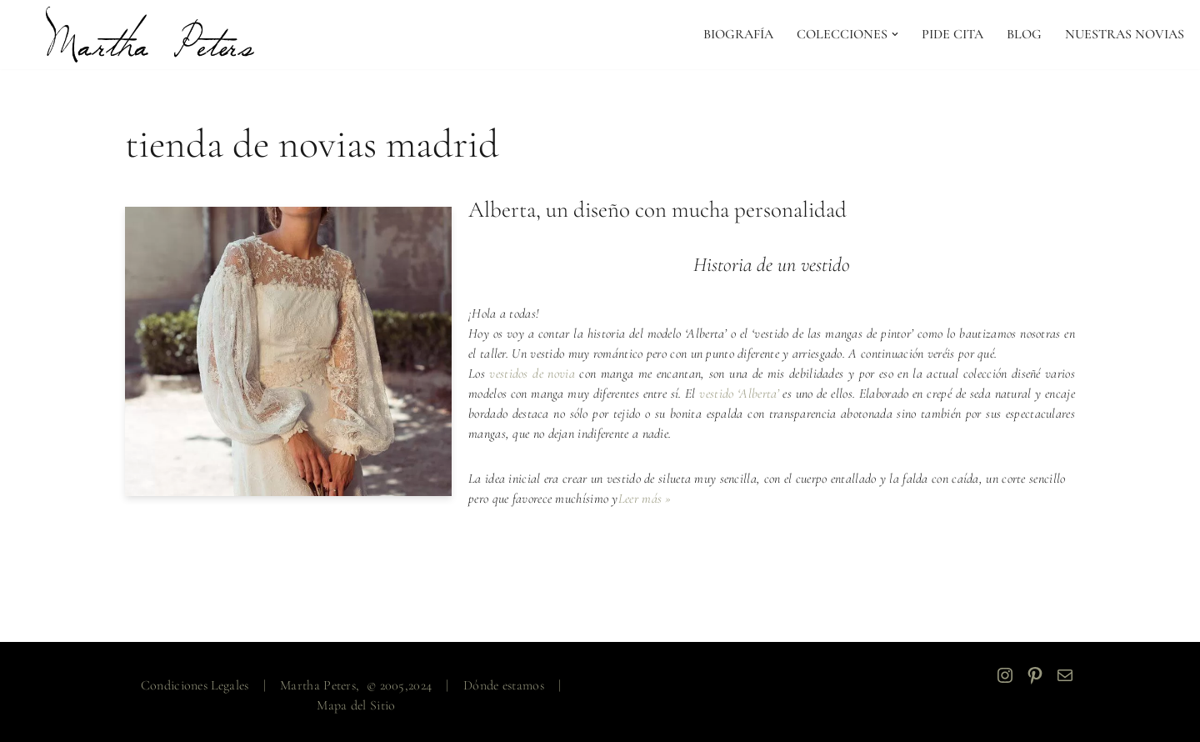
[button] (895, 34)
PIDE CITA (952, 34)
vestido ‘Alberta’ (738, 393)
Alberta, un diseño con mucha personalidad (657, 209)
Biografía (738, 34)
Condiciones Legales (195, 685)
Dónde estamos (503, 685)
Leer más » (645, 498)
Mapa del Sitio (356, 705)
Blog (1024, 34)
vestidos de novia (531, 373)
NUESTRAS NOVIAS (1124, 34)
